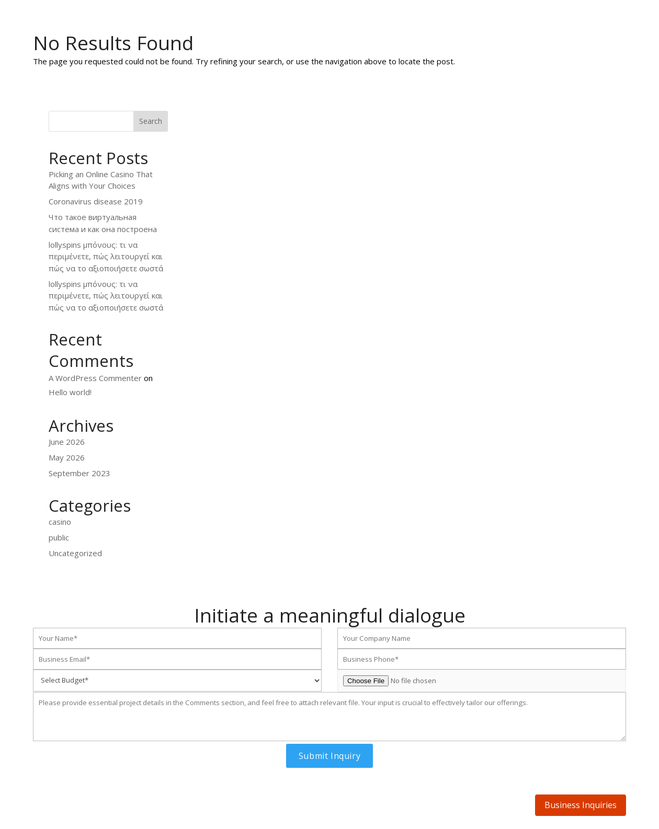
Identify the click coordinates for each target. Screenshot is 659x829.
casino (60, 521)
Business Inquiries (580, 805)
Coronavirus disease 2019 (96, 201)
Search (150, 121)
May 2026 (67, 457)
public (59, 537)
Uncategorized (75, 553)
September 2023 (79, 473)
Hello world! (70, 392)
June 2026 (67, 441)
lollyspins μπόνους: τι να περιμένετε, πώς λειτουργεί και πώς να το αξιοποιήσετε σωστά (106, 256)
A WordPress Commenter (95, 378)
